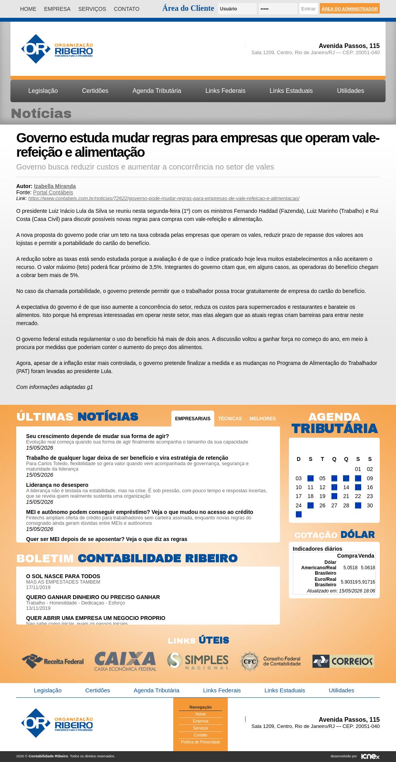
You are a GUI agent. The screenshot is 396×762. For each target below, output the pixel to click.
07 (346, 478)
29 (358, 505)
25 (310, 505)
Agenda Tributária (157, 90)
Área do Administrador (350, 9)
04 (310, 478)
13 (334, 487)
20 (334, 496)
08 (358, 478)
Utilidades (350, 90)
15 (358, 487)
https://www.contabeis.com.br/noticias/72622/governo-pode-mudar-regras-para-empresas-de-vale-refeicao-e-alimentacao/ (163, 198)
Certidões (95, 90)
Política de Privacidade (200, 742)
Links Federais (225, 90)
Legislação (43, 90)
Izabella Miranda (55, 186)
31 (299, 514)
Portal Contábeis (53, 192)
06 (334, 478)
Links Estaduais (291, 90)
